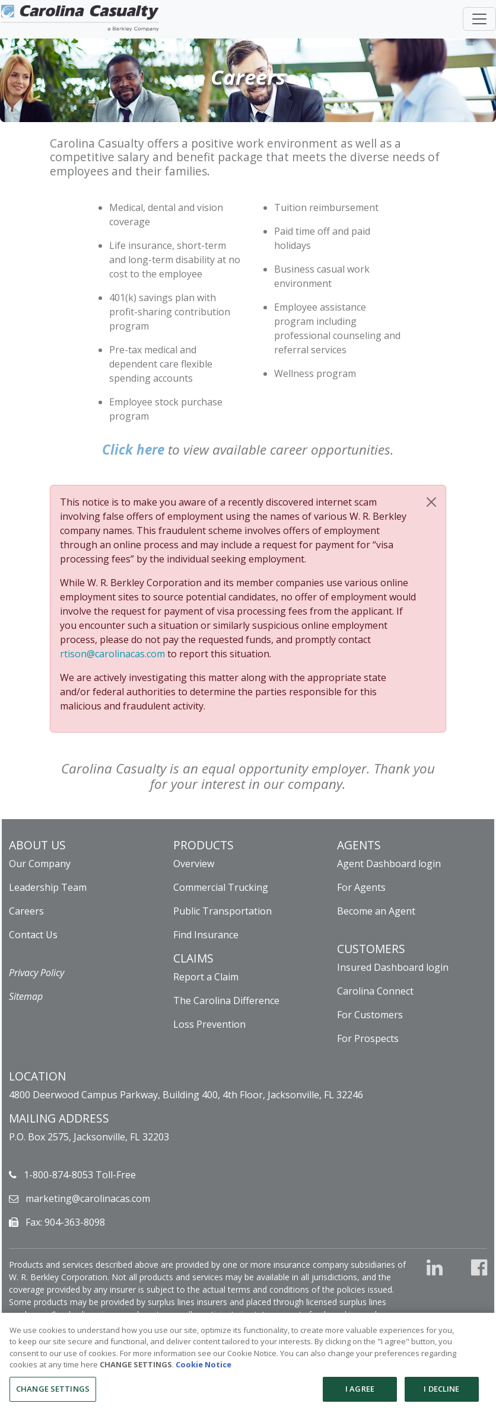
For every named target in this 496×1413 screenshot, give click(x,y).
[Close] (431, 502)
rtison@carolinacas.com (112, 653)
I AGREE (359, 1394)
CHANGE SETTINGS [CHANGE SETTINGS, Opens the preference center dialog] (53, 1394)
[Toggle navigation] (477, 16)
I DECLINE (441, 1394)
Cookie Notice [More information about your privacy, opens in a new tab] (203, 1369)
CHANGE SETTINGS (136, 1369)
